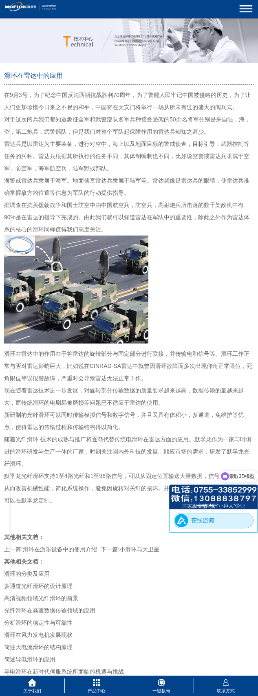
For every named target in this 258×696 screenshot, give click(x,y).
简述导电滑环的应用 (29, 659)
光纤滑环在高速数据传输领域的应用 (49, 610)
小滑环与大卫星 (139, 549)
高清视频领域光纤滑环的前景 (41, 598)
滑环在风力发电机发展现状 (38, 635)
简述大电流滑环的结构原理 (38, 647)
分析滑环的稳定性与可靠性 (38, 622)
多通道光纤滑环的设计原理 (38, 586)
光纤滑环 (26, 439)
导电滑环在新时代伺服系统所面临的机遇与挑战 (64, 671)
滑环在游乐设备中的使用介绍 (60, 549)
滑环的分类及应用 (27, 573)
